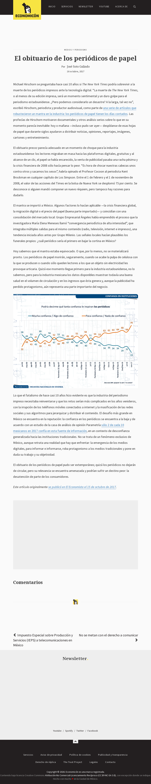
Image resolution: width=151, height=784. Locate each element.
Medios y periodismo (75, 50)
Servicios (67, 6)
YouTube (104, 6)
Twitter (80, 730)
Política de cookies (80, 754)
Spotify (69, 730)
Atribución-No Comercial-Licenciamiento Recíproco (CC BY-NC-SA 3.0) (80, 775)
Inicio (52, 6)
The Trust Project (72, 762)
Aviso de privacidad (51, 754)
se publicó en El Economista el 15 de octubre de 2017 (82, 487)
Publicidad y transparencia (113, 754)
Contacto (110, 762)
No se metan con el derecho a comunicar (108, 635)
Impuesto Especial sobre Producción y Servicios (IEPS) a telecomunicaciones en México (43, 640)
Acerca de (121, 6)
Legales (94, 762)
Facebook (93, 730)
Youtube (57, 730)
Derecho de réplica (46, 762)
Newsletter (86, 6)
